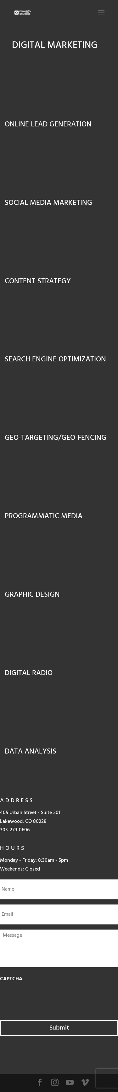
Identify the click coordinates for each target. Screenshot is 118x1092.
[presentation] (48, 998)
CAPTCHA (11, 979)
